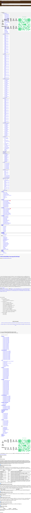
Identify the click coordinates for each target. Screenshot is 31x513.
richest (10, 258)
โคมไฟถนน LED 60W (6, 345)
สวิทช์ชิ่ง (4, 247)
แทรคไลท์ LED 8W (6, 175)
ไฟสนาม (2, 224)
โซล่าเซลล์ (26, 324)
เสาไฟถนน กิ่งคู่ (5, 192)
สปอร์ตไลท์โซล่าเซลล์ (4, 395)
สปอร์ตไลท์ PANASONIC (6, 220)
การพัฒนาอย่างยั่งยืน (4, 312)
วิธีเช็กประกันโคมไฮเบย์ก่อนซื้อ (14, 289)
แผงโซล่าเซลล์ (5, 403)
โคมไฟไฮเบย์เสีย (21, 290)
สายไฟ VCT (4, 227)
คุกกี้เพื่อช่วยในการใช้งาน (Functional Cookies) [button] (6, 482)
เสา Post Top (6, 137)
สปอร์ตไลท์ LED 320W (6, 383)
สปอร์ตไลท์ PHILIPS (5, 217)
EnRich (12, 288)
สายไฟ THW (4, 226)
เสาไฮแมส (5, 144)
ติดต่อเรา (2, 251)
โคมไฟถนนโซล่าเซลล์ (4, 350)
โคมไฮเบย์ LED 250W (6, 369)
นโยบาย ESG (4, 313)
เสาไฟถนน (2, 191)
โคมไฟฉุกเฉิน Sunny (5, 244)
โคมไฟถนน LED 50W (6, 346)
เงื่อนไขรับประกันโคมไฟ (22, 289)
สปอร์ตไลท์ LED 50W (6, 391)
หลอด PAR (5, 19)
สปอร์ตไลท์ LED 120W (6, 388)
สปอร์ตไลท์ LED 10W (6, 394)
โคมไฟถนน (4, 54)
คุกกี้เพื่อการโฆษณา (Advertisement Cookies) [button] (6, 501)
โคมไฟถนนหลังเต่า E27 (6, 213)
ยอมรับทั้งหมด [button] (4, 455)
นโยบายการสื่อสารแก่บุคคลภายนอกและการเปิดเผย (9, 310)
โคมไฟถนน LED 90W (6, 343)
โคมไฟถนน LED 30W (6, 347)
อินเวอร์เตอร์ (4, 404)
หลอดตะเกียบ (6, 24)
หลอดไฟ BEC (6, 31)
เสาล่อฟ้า (5, 150)
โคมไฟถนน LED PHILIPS (6, 209)
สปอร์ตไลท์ (4, 98)
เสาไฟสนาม (4, 152)
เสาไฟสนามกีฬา (6, 143)
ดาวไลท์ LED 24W (6, 163)
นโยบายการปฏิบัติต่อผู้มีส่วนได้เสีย (7, 304)
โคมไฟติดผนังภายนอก (6, 239)
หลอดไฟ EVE (6, 32)
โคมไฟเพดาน (14, 324)
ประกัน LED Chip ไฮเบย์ (26, 288)
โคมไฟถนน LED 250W (6, 338)
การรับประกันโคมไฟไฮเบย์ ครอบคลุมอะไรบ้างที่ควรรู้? (10, 256)
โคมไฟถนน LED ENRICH (6, 208)
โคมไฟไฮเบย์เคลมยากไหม (15, 290)
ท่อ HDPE (4, 431)
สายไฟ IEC (4, 231)
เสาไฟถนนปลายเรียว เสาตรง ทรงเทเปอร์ (6, 141)
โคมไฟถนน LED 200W (6, 339)
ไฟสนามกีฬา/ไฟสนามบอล (6, 380)
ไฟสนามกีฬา (4, 151)
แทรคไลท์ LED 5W (6, 177)
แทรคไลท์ (10, 324)
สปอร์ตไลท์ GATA (5, 221)
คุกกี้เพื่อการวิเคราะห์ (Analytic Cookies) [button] (5, 495)
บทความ (0, 254)
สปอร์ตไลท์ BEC (5, 219)
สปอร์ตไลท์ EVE (5, 218)
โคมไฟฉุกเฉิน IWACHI (6, 243)
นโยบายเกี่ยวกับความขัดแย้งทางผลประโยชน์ (9, 305)
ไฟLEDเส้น (2, 232)
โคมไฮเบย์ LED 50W (5, 378)
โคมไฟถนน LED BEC (6, 211)
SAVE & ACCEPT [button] (2, 510)
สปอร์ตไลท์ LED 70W (6, 390)
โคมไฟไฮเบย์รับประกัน (9, 290)
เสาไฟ (2, 360)
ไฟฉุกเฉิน (4, 430)
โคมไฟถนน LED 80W (6, 344)
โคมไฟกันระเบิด (5, 237)
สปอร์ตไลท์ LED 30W (6, 392)
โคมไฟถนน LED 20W (6, 348)
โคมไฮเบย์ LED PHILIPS (6, 202)
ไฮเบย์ (6, 291)
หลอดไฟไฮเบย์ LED (7, 18)
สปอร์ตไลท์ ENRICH (5, 216)
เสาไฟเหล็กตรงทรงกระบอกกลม (7, 195)
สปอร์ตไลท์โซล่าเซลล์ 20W (6, 401)
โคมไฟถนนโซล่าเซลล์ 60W (6, 355)
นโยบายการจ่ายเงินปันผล (6, 299)
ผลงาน (2, 250)
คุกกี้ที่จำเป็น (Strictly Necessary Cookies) (5, 465)
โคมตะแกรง (4, 236)
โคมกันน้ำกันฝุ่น (5, 190)
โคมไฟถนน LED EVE (6, 210)
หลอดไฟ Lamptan (6, 33)
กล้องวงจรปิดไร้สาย (5, 432)
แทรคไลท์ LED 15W (5, 422)
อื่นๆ (2, 235)
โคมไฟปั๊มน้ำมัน (5, 238)
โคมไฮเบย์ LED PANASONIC (7, 203)
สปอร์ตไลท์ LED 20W (6, 393)
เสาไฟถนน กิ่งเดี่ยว (5, 193)
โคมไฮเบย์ (4, 34)
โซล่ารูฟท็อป (3, 233)
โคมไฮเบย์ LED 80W (5, 377)
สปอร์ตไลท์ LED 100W (6, 389)
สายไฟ (2, 225)
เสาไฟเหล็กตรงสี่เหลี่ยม (6, 194)
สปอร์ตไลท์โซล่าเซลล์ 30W (6, 400)
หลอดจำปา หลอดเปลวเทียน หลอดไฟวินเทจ (6, 22)
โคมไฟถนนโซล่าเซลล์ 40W (6, 357)
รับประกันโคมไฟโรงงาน (7, 289)
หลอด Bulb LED (6, 14)
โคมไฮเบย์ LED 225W (6, 370)
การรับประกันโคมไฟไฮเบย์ (16, 288)
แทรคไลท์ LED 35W (5, 420)
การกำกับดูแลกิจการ (4, 301)
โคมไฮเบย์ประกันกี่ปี (26, 290)
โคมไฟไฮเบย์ (3, 290)
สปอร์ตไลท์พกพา (5, 153)
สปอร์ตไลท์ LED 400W (6, 381)
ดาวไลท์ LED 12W (6, 164)
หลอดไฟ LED (4, 13)
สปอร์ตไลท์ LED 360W (6, 382)
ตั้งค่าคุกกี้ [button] (1, 455)
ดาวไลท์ (4, 162)
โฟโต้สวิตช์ (4, 248)
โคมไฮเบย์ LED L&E (5, 205)
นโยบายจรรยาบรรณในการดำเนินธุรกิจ (8, 303)
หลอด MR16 (6, 20)
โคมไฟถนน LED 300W (6, 337)
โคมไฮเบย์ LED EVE (5, 204)
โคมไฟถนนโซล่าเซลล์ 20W (6, 359)
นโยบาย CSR (4, 314)
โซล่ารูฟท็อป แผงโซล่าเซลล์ (4, 402)
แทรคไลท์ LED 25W (5, 421)
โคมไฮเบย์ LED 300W (6, 368)
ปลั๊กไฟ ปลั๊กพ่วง (5, 246)
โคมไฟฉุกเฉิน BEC (5, 242)
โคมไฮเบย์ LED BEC (5, 201)
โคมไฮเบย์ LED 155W (6, 372)
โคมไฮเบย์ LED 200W (6, 371)
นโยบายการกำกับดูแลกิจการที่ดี (7, 302)
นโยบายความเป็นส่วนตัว (3, 454)
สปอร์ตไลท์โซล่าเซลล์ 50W (6, 399)
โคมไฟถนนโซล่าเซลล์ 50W (6, 356)
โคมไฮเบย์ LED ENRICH (6, 200)
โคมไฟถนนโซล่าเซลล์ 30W (6, 358)
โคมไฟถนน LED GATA (6, 212)
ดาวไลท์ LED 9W (6, 165)
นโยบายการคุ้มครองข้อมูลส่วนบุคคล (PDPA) (9, 311)
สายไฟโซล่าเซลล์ (5, 245)
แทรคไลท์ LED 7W (6, 176)
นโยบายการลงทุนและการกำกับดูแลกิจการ (8, 300)
